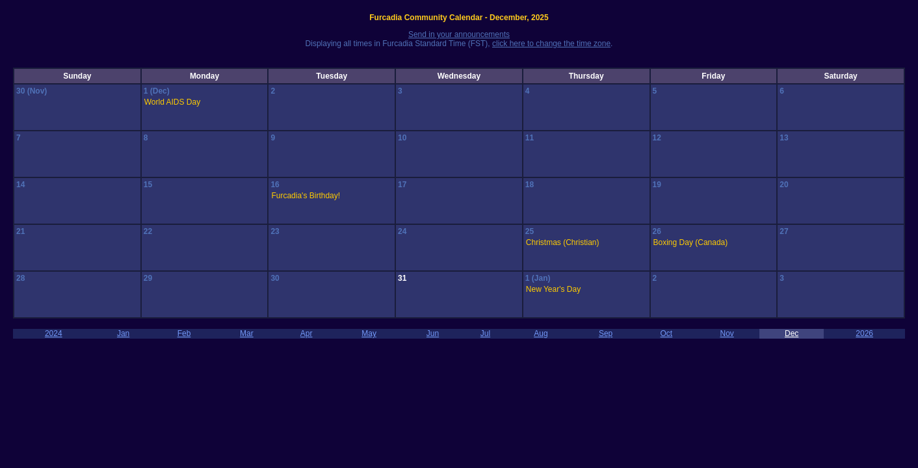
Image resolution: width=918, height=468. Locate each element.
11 (529, 137)
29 (148, 278)
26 (657, 231)
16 (274, 184)
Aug (540, 333)
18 (529, 184)
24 (402, 231)
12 (657, 137)
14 (20, 184)
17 (402, 184)
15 (148, 184)
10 (402, 137)
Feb (184, 333)
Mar (247, 333)
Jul (485, 333)
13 (784, 137)
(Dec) (160, 91)
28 (20, 278)
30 (21, 91)
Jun (432, 333)
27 (784, 231)
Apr (306, 333)
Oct (667, 333)
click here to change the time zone (551, 43)
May (368, 333)
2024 (53, 333)
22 (148, 231)
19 (657, 184)
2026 (864, 333)
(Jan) (541, 278)
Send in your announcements (459, 34)
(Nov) (37, 91)
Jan (123, 333)
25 (529, 231)
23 (274, 231)
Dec (791, 333)
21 (20, 231)
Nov (726, 333)
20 (784, 184)
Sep (605, 333)
